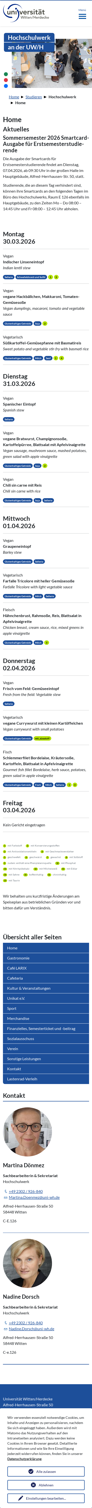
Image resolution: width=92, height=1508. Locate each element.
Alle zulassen (46, 1471)
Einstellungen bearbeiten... (46, 1498)
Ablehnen (46, 1485)
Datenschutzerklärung (24, 1459)
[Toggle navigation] (82, 13)
